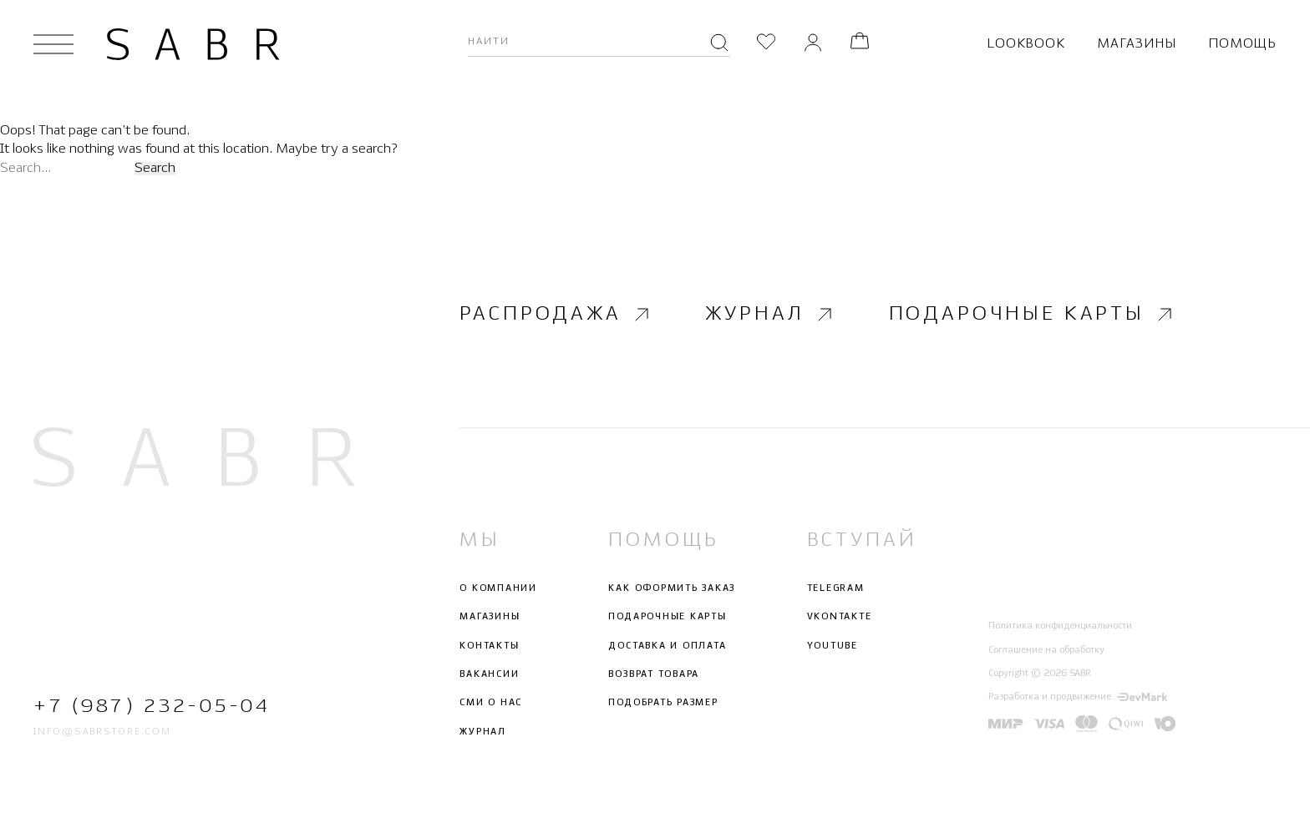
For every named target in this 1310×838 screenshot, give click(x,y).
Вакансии (489, 674)
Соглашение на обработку (1046, 650)
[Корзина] (860, 44)
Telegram (836, 588)
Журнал (770, 314)
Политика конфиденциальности (1060, 626)
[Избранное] (766, 44)
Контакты (489, 646)
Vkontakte (839, 617)
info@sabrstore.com (102, 732)
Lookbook (1025, 44)
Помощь (1242, 44)
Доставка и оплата (667, 646)
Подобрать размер (663, 703)
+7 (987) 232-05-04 (151, 706)
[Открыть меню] (53, 44)
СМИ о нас (491, 703)
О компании (498, 588)
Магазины (1136, 44)
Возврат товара (653, 674)
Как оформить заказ (671, 588)
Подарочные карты (1032, 314)
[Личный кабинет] (813, 44)
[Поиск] (719, 44)
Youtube (832, 646)
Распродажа (556, 314)
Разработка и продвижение (1077, 697)
